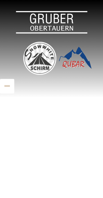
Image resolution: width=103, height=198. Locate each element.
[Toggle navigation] (7, 86)
